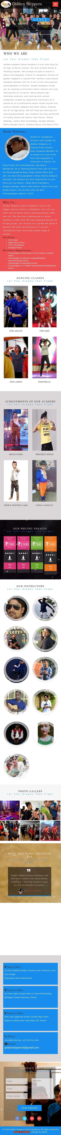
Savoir (45, 1132)
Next (57, 884)
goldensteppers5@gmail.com (21, 1047)
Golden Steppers (21, 4)
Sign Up (10, 566)
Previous (3, 884)
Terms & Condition (22, 1132)
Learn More (30, 34)
